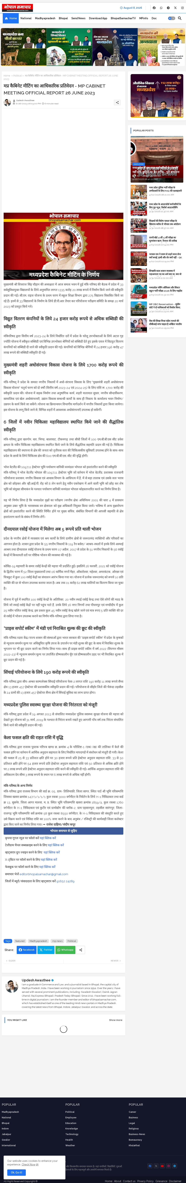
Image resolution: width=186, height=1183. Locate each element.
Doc (154, 18)
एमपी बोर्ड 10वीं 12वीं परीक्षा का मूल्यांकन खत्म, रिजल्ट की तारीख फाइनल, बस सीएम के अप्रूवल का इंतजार (166, 240)
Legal (132, 1123)
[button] (171, 18)
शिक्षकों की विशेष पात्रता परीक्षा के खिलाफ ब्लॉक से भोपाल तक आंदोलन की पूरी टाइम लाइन (165, 224)
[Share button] (80, 950)
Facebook (29, 949)
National (26, 18)
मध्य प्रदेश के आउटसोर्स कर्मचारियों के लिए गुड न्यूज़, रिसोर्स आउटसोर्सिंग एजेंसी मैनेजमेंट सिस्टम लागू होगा (165, 207)
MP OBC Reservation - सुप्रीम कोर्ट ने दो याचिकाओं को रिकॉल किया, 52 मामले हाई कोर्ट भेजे (165, 307)
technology (71, 1134)
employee (70, 1117)
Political (17, 75)
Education (70, 1123)
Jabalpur (6, 1134)
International (9, 1145)
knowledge (71, 1128)
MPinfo (143, 18)
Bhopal (63, 18)
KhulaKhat (134, 1145)
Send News (78, 18)
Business (133, 1117)
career (132, 1112)
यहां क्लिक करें (48, 838)
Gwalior (6, 1140)
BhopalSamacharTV (123, 18)
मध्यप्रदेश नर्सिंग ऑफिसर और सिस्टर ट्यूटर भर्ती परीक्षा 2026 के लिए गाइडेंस (165, 289)
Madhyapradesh (45, 18)
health (69, 1140)
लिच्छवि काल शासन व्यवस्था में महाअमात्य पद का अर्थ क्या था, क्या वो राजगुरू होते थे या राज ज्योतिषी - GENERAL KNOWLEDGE (165, 276)
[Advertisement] (63, 136)
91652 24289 (65, 881)
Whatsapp (67, 949)
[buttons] (154, 8)
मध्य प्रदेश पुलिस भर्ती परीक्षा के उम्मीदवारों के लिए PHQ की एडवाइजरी (165, 189)
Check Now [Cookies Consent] (28, 1164)
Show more (115, 1020)
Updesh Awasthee (36, 980)
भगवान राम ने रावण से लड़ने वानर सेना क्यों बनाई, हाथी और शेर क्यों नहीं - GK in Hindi (165, 257)
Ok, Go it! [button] (16, 1172)
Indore (5, 1128)
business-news (137, 1134)
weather (70, 1145)
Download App (98, 18)
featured (20, 941)
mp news (57, 941)
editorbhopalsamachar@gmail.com (44, 874)
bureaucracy (135, 1140)
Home (13, 18)
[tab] (11, 18)
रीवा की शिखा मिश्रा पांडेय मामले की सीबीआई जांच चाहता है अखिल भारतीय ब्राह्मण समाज (165, 324)
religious (134, 1128)
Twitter (48, 949)
